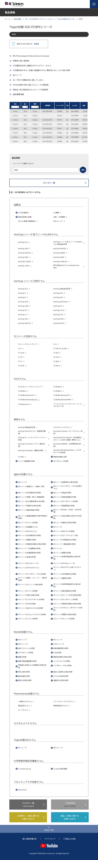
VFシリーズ (57, 548)
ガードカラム (23, 710)
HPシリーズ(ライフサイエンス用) (65, 535)
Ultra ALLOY (22, 790)
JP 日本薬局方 (23, 212)
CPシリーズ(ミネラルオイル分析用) (31, 599)
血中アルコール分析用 (26, 648)
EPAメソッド (58, 221)
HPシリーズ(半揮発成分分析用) (64, 540)
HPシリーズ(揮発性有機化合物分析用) (32, 544)
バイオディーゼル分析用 (62, 665)
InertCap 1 (22, 293)
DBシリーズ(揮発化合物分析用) (29, 505)
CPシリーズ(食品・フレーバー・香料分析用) (32, 579)
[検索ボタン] (83, 170)
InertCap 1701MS (24, 261)
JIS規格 (56, 212)
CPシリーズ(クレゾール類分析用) (30, 584)
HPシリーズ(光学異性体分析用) (29, 535)
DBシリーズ (22, 482)
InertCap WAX (58, 319)
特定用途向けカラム (60, 706)
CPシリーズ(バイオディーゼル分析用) (32, 574)
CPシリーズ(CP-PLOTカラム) (28, 567)
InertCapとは (23, 242)
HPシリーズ (57, 527)
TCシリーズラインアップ (27, 344)
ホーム (7, 19)
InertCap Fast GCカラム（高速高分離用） (32, 432)
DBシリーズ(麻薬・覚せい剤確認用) (31, 497)
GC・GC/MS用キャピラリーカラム (39, 19)
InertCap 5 (22, 297)
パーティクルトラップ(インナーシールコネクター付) (67, 405)
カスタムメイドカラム (61, 427)
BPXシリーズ (58, 748)
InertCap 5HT (58, 297)
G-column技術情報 (60, 769)
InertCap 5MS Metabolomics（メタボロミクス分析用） (67, 451)
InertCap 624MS (59, 253)
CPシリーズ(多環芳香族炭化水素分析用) (67, 585)
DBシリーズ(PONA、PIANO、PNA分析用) (67, 510)
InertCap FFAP (58, 323)
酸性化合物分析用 (24, 680)
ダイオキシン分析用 (60, 461)
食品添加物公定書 (24, 217)
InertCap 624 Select (60, 302)
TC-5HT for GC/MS (60, 348)
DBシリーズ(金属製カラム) (28, 527)
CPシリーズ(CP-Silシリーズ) (28, 563)
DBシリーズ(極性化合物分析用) (64, 522)
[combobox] (49, 169)
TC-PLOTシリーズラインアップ (29, 387)
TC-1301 (21, 353)
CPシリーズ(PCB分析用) (27, 604)
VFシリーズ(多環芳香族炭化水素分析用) (66, 557)
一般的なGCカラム (25, 701)
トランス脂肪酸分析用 (26, 461)
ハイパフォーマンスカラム (63, 701)
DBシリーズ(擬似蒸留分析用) (28, 510)
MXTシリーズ (23, 644)
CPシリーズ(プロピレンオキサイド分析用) (67, 609)
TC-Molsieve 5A (24, 404)
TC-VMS (21, 457)
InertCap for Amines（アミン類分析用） (31, 445)
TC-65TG (56, 366)
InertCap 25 (57, 306)
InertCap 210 (58, 314)
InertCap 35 (22, 310)
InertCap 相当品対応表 (61, 289)
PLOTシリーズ (58, 644)
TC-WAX (56, 361)
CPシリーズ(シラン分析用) (28, 618)
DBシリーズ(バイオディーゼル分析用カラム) (67, 487)
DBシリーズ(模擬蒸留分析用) (64, 505)
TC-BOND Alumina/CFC (26, 395)
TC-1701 (56, 357)
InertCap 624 (23, 302)
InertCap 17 (22, 314)
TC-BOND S (57, 391)
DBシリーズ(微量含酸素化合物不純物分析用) (32, 517)
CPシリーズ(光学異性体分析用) (64, 574)
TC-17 (20, 361)
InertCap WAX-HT (24, 323)
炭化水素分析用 (24, 672)
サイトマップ (50, 838)
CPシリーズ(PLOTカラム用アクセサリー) (67, 568)
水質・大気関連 (59, 217)
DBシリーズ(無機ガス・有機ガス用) (31, 486)
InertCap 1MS (23, 248)
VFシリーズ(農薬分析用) (62, 553)
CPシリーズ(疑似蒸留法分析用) (64, 591)
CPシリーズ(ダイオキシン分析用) (65, 599)
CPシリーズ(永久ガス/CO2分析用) (30, 608)
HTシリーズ (22, 748)
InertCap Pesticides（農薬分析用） (31, 450)
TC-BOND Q (57, 387)
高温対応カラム (24, 706)
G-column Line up (24, 769)
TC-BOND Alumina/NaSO (28, 399)
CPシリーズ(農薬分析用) (62, 578)
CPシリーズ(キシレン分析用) (64, 618)
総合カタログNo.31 (28, 43)
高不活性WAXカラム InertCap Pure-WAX (66, 266)
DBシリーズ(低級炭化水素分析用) (65, 482)
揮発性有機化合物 (60, 457)
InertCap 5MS (23, 257)
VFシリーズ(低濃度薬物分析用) (29, 553)
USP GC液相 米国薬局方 (27, 221)
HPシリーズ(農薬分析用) (27, 540)
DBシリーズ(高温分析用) (62, 493)
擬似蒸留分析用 (24, 676)
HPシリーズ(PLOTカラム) (27, 531)
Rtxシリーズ (57, 639)
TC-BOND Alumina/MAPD (62, 399)
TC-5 (19, 348)
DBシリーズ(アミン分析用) (28, 522)
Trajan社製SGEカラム (66, 19)
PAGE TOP (49, 829)
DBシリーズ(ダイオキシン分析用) (65, 501)
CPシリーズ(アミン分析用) (28, 591)
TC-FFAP (21, 366)
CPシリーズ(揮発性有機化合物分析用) (67, 604)
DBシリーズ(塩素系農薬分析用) (64, 497)
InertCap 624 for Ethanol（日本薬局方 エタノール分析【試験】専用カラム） (67, 438)
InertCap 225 (23, 319)
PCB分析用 (57, 652)
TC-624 (55, 353)
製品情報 (17, 19)
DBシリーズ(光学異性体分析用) (29, 493)
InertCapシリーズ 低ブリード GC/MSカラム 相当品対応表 (67, 243)
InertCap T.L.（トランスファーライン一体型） (32, 438)
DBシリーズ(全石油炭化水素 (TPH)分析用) (67, 517)
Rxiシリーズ (22, 639)
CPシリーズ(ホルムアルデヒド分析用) (32, 614)
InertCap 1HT (58, 293)
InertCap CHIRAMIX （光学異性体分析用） (67, 445)
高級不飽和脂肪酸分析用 (27, 661)
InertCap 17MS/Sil (60, 261)
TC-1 (55, 344)
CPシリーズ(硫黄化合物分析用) (64, 614)
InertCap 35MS (58, 257)
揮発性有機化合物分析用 (62, 657)
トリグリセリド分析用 (61, 661)
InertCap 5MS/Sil (24, 253)
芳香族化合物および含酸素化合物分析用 (32, 666)
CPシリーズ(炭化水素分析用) (28, 595)
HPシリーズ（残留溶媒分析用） (65, 544)
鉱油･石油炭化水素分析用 (62, 672)
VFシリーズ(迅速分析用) (27, 557)
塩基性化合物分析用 (60, 680)
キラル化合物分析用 (60, 676)
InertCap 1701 (58, 310)
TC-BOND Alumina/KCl (61, 395)
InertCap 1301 (23, 306)
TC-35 (20, 357)
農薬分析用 (22, 657)
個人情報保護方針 (29, 838)
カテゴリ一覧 (49, 182)
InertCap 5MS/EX (59, 248)
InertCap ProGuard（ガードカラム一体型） (67, 432)
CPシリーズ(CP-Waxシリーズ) (64, 563)
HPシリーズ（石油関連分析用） (30, 548)
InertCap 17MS (23, 266)
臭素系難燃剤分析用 (60, 648)
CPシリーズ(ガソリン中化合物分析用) (67, 595)
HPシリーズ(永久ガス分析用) (64, 531)
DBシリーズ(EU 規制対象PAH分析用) (31, 501)
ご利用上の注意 (69, 838)
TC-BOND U (22, 391)
